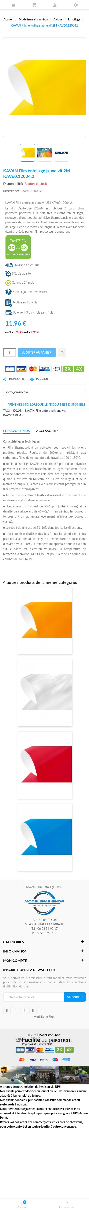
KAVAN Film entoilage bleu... (44, 887)
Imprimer (40, 379)
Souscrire (73, 997)
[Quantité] (9, 352)
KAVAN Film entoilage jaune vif (45, 410)
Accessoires (47, 431)
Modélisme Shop (44, 1016)
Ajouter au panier (36, 352)
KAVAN (17, 410)
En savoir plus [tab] (16, 431)
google (24, 1010)
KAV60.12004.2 (13, 415)
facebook (7, 1010)
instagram (41, 1010)
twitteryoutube (15, 1010)
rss (33, 1010)
